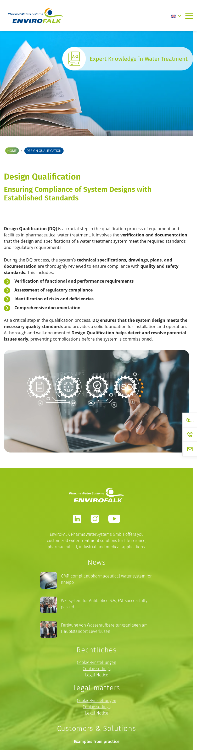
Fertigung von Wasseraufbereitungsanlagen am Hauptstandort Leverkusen (104, 628)
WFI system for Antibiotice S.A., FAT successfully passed (104, 604)
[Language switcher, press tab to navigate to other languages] (176, 16)
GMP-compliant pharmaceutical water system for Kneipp (106, 579)
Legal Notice (96, 675)
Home (12, 150)
